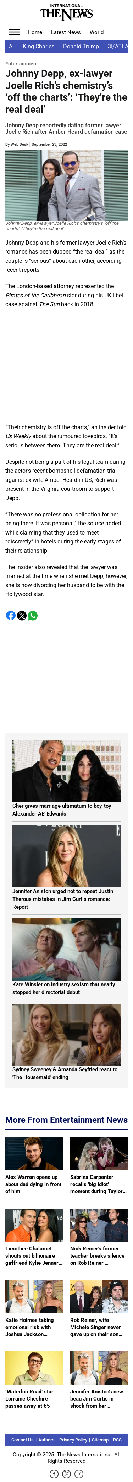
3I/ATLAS (120, 46)
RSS (117, 1440)
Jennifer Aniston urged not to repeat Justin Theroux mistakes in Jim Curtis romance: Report (62, 899)
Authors (46, 1440)
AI (11, 46)
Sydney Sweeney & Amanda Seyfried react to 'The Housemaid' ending (64, 1073)
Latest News (66, 32)
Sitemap (100, 1440)
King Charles (38, 46)
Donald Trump (81, 46)
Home (35, 32)
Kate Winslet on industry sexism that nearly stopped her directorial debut (63, 988)
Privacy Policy (73, 1440)
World (97, 32)
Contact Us (22, 1440)
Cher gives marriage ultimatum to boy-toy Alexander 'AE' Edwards (61, 810)
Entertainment (21, 64)
